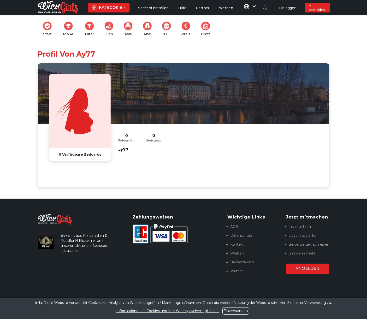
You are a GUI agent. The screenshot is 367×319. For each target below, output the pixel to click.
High (110, 29)
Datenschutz (241, 235)
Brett (207, 29)
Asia (129, 29)
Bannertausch (242, 262)
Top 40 (69, 29)
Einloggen (287, 8)
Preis (187, 29)
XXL (167, 29)
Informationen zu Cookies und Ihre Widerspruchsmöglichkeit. (167, 311)
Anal (148, 29)
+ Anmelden (317, 8)
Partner (236, 271)
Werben (237, 253)
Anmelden (307, 268)
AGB (234, 226)
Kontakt (237, 244)
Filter (91, 29)
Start (48, 29)
